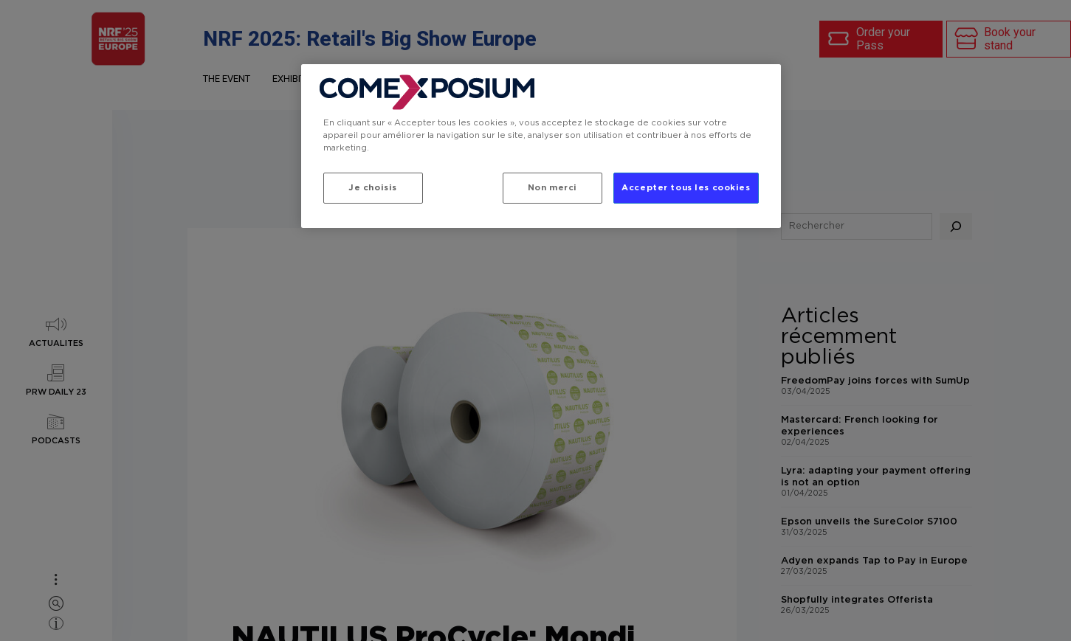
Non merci (552, 188)
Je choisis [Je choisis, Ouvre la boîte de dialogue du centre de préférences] (372, 188)
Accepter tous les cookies (685, 188)
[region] (541, 146)
